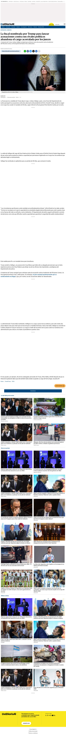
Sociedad (13, 26)
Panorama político (60, 1)
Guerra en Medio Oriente (44, 1)
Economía (8, 26)
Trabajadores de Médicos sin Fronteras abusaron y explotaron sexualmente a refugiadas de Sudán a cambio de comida (49, 665)
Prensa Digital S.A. (33, 729)
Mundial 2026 (38, 1)
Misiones (25, 1)
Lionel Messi (33, 1)
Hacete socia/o (51, 24)
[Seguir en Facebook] (47, 715)
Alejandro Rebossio (37, 472)
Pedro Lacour (3, 445)
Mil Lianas (30, 26)
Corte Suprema (22, 1)
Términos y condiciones (33, 733)
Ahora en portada (5, 448)
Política (3, 26)
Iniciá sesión (57, 24)
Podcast (35, 26)
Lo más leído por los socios (7, 395)
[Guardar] (39, 51)
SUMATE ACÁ (26, 723)
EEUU (13, 381)
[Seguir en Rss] (54, 715)
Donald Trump (8, 381)
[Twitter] (33, 51)
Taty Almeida (29, 1)
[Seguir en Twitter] (45, 715)
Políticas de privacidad (33, 731)
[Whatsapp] (25, 51)
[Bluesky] (30, 51)
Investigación (24, 26)
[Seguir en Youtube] (52, 715)
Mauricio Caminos (4, 421)
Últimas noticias (5, 595)
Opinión (18, 26)
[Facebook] (28, 51)
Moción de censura (16, 1)
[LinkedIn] (36, 51)
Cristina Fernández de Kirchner (52, 1)
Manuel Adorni (11, 1)
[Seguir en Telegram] (49, 715)
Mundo (2, 381)
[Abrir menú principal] (64, 24)
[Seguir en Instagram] (50, 715)
